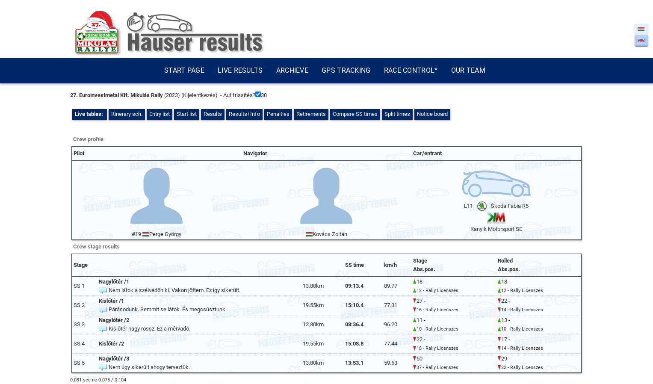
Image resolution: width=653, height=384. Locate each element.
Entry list (159, 114)
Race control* (411, 70)
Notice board (432, 114)
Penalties (278, 114)
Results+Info (244, 114)
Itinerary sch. (126, 114)
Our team (468, 70)
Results (213, 114)
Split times (397, 114)
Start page (184, 70)
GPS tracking (346, 70)
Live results (240, 70)
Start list (187, 114)
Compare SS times (355, 114)
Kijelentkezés (199, 95)
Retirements (311, 114)
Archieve (292, 70)
